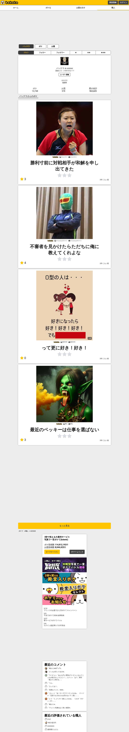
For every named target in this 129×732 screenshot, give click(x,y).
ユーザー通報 (64, 74)
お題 (53, 46)
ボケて (21, 531)
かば (48, 719)
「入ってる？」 (51, 686)
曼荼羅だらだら (51, 729)
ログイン (123, 2)
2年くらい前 (104, 180)
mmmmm (49, 726)
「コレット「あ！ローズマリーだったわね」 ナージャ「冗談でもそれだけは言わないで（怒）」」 (64, 694)
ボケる (48, 8)
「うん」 (49, 683)
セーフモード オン (52, 552)
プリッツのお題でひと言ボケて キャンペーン (64, 609)
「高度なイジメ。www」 (55, 690)
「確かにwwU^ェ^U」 (53, 668)
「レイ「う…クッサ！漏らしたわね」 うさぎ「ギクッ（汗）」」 (64, 700)
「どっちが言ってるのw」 (55, 672)
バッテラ (26, 46)
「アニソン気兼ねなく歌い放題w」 (58, 708)
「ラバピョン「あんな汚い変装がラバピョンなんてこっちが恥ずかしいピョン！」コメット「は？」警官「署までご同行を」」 (64, 677)
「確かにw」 (50, 704)
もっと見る (64, 526)
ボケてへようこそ (77, 552)
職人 (113, 8)
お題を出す (80, 8)
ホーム (15, 8)
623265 (33, 531)
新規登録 (112, 2)
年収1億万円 (50, 723)
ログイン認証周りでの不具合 (64, 624)
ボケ (40, 46)
